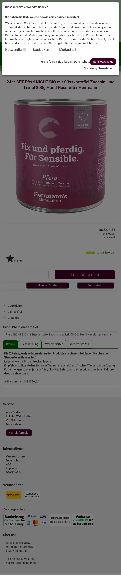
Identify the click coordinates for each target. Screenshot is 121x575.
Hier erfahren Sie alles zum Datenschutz (65, 61)
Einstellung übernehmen (98, 68)
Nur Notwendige (103, 61)
